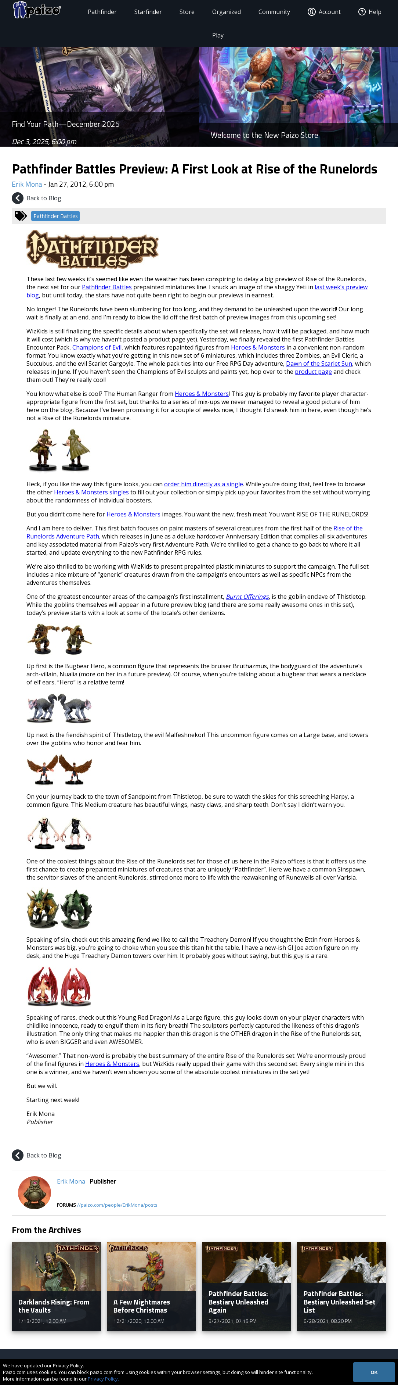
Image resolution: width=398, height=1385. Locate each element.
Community (273, 12)
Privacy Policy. (103, 1378)
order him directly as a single (203, 484)
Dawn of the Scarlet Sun (319, 363)
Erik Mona (27, 184)
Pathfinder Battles (55, 215)
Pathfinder (101, 12)
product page (313, 372)
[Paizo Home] (41, 12)
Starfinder (147, 12)
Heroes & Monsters (258, 347)
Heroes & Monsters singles (91, 492)
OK (374, 1372)
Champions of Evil (97, 347)
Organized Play (225, 23)
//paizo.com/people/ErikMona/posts (117, 1205)
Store (185, 12)
